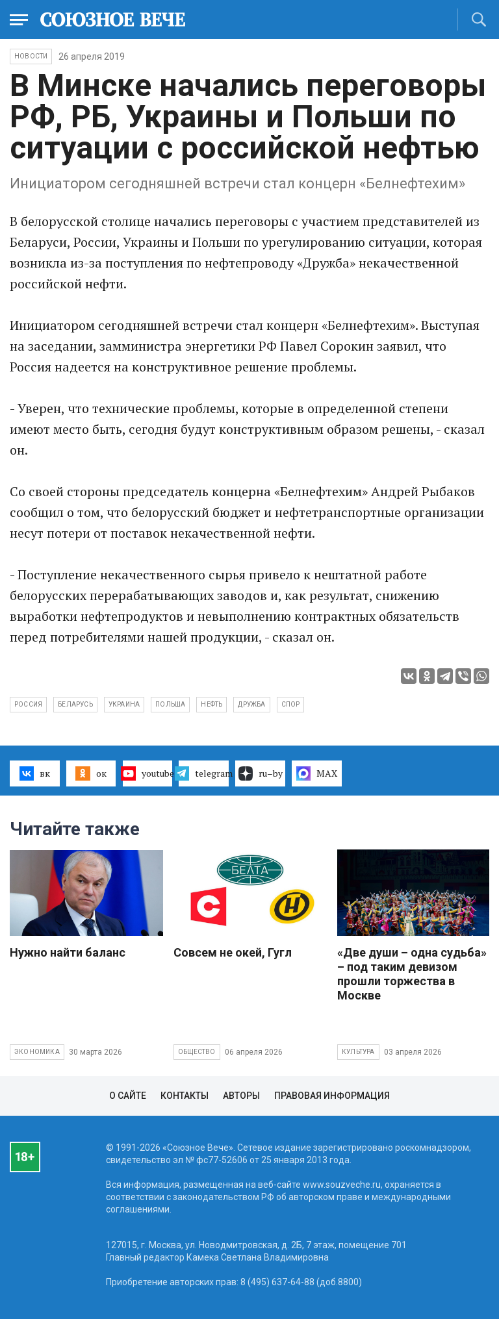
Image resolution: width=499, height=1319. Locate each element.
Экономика (37, 1051)
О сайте (127, 1095)
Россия (28, 704)
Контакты (184, 1095)
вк (34, 773)
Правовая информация (332, 1095)
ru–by (260, 773)
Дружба (251, 704)
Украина (124, 704)
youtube (148, 773)
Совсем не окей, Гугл (232, 952)
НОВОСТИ (30, 56)
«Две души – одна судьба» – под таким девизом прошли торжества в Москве (412, 974)
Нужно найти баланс (67, 952)
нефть (211, 704)
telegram (204, 773)
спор (290, 704)
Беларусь (75, 704)
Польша (170, 704)
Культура (358, 1051)
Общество (197, 1051)
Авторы (241, 1095)
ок (90, 773)
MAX (316, 773)
